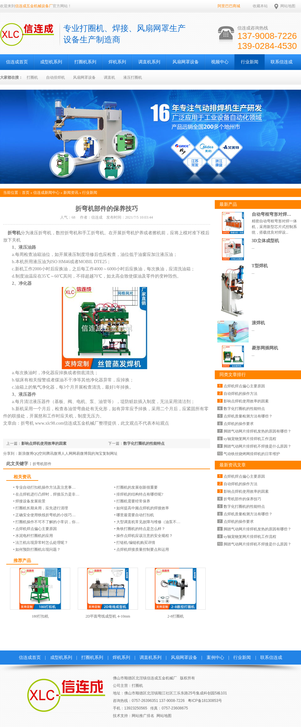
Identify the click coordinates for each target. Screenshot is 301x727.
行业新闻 (249, 62)
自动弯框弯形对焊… (271, 214)
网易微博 (79, 453)
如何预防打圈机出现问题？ (38, 549)
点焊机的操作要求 (239, 424)
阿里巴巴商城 (229, 6)
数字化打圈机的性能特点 (144, 443)
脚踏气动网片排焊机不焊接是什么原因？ (257, 446)
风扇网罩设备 (185, 62)
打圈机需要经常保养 (133, 501)
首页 (25, 192)
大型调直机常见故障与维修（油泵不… (148, 522)
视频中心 (220, 62)
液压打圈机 (132, 77)
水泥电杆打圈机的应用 (34, 535)
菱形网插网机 (265, 348)
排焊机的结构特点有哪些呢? (139, 494)
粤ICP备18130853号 (205, 700)
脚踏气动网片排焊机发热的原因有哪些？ (257, 431)
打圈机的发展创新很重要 (137, 487)
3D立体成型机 (265, 240)
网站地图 (287, 6)
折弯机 (14, 233)
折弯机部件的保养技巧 (242, 499)
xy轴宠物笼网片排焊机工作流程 (250, 439)
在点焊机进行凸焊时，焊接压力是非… (47, 494)
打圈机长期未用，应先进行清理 (41, 508)
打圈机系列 (85, 62)
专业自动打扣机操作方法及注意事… (45, 487)
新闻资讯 (70, 192)
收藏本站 (260, 6)
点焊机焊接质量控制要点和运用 (142, 549)
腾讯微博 (53, 453)
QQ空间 (39, 453)
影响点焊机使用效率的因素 (43, 443)
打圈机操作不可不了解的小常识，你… (47, 522)
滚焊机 (258, 323)
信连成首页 (30, 657)
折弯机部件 (42, 464)
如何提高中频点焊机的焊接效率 (142, 508)
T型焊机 (260, 265)
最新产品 (228, 204)
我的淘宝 (95, 453)
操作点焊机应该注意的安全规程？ (144, 535)
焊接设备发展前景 (30, 501)
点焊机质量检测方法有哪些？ (248, 416)
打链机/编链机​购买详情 (135, 542)
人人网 (66, 453)
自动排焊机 (55, 77)
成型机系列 (51, 62)
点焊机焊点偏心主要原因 (36, 529)
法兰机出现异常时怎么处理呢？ (41, 542)
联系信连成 (282, 62)
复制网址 (110, 453)
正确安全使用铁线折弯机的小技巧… (45, 515)
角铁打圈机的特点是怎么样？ (140, 529)
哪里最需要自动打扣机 (135, 515)
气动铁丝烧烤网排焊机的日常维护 (252, 454)
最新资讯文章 (232, 465)
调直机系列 (149, 62)
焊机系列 (117, 62)
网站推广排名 (143, 716)
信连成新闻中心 (46, 192)
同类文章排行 (232, 374)
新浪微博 (25, 453)
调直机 (109, 77)
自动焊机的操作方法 (240, 393)
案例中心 (215, 657)
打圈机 (32, 77)
